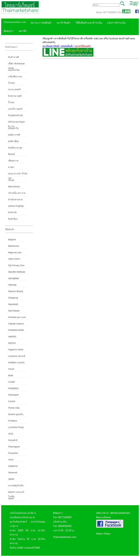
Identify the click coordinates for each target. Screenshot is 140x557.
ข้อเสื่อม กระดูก (15, 147)
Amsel (11, 369)
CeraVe (11, 401)
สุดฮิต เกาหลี (14, 135)
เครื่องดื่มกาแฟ (15, 76)
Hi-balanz (12, 421)
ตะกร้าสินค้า (64, 22)
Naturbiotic (13, 304)
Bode (10, 375)
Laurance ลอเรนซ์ (16, 356)
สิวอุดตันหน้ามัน (15, 115)
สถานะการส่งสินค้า (41, 22)
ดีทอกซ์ (11, 154)
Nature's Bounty (15, 291)
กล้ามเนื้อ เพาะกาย (16, 193)
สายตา (11, 167)
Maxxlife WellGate (16, 272)
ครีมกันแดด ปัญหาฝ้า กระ (16, 122)
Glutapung (13, 298)
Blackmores (13, 246)
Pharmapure (14, 446)
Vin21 (11, 459)
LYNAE (11, 382)
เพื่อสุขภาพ (13, 160)
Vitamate (12, 285)
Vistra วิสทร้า (14, 259)
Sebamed (12, 472)
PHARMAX (13, 388)
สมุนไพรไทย (14, 70)
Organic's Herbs (15, 349)
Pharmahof (13, 395)
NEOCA (12, 343)
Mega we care (14, 252)
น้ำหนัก (11, 83)
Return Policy (103, 533)
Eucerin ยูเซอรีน (15, 414)
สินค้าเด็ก (12, 212)
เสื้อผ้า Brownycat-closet (16, 64)
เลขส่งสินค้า (67, 46)
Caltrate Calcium (16, 323)
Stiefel (11, 479)
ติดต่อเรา (9, 31)
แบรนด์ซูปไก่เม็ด (16, 485)
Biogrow (12, 239)
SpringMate (13, 278)
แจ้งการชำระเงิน (116, 22)
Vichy (10, 434)
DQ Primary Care (16, 265)
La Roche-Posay (16, 427)
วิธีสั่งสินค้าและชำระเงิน (89, 22)
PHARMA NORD (16, 330)
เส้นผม (11, 180)
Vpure (11, 498)
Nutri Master (14, 311)
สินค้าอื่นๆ (12, 219)
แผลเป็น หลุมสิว (15, 109)
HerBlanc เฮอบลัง (16, 362)
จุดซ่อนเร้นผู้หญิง (16, 206)
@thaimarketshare (120, 513)
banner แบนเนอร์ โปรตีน (16, 492)
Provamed (13, 453)
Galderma (12, 466)
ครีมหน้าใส (13, 128)
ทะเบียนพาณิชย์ (50, 46)
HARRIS (12, 336)
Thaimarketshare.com (15, 22)
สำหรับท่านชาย (15, 199)
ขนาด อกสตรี (14, 89)
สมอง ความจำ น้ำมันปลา (17, 174)
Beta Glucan (14, 186)
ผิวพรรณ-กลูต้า (15, 96)
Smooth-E (12, 440)
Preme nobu (14, 408)
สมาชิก (23, 31)
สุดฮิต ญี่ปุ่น (13, 141)
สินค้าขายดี (13, 57)
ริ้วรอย (11, 102)
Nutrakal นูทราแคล (17, 317)
